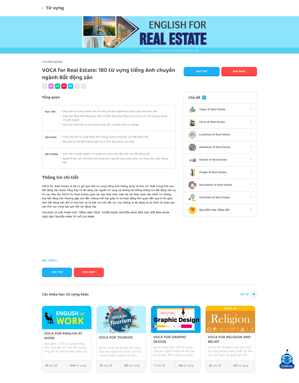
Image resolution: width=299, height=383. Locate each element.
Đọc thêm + (50, 261)
